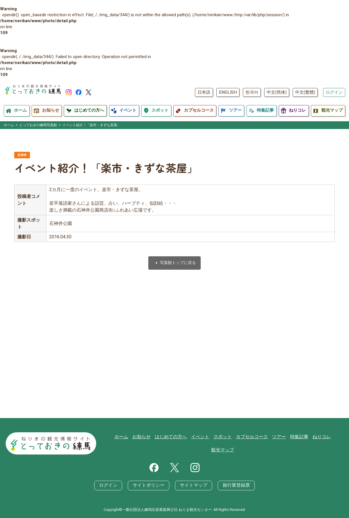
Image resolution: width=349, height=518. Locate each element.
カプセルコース (243, 444)
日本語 (204, 92)
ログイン (334, 92)
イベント (193, 444)
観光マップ (332, 444)
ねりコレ (309, 444)
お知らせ (138, 444)
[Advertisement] (174, 356)
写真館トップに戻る (174, 263)
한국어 (251, 92)
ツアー (268, 444)
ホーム (119, 444)
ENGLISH (228, 92)
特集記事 (287, 444)
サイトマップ (193, 485)
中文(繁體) (305, 92)
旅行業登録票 (233, 485)
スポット (215, 444)
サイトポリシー (150, 485)
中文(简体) (277, 92)
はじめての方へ (166, 444)
